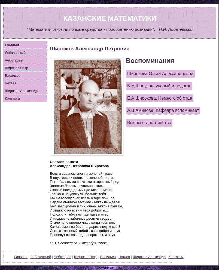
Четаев (10, 83)
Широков (21, 91)
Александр (157, 257)
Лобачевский (15, 53)
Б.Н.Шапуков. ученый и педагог (159, 86)
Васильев (12, 75)
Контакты (12, 98)
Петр (93, 257)
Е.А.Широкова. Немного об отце (159, 98)
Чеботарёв (13, 60)
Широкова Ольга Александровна (160, 73)
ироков (16, 68)
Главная (21, 257)
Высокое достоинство (149, 122)
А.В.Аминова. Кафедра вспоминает (163, 110)
